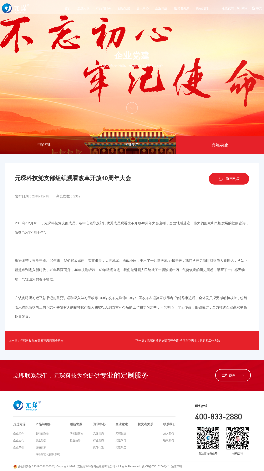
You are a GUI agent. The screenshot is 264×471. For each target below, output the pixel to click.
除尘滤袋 (41, 440)
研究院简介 (76, 433)
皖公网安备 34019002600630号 (34, 466)
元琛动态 (98, 433)
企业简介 (18, 433)
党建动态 (219, 144)
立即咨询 (233, 375)
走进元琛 (83, 8)
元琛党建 (44, 145)
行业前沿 (75, 440)
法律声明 (176, 466)
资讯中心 (142, 8)
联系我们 (202, 8)
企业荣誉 (18, 447)
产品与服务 (103, 8)
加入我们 (168, 433)
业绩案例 (41, 447)
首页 (68, 8)
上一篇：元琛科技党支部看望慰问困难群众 (45, 341)
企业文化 (18, 440)
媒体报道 (98, 447)
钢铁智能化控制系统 (48, 454)
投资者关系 (181, 8)
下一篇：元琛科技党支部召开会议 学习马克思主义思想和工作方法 (189, 341)
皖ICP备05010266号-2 (156, 466)
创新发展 (124, 8)
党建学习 (132, 145)
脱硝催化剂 (42, 433)
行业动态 (98, 440)
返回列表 (229, 178)
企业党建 (161, 8)
